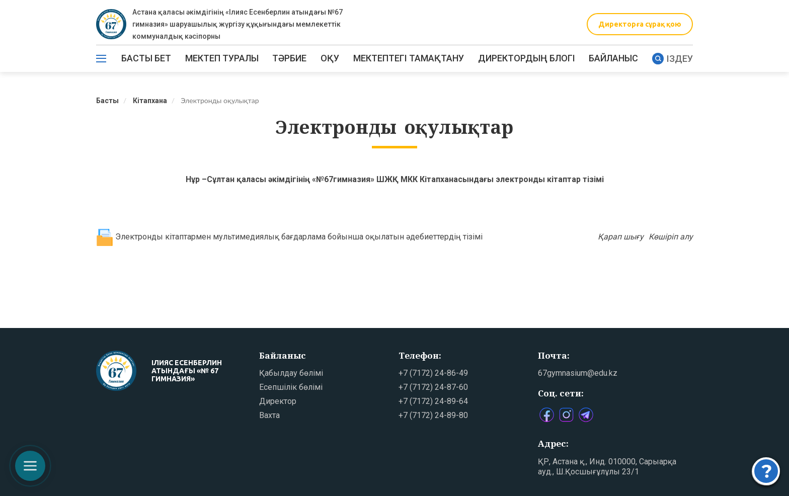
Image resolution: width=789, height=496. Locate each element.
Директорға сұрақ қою (639, 24)
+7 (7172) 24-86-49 (433, 373)
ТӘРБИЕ (289, 58)
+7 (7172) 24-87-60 (433, 387)
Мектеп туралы (222, 58)
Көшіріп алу (671, 236)
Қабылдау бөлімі (291, 373)
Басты (107, 101)
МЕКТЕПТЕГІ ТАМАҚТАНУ (408, 58)
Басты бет (146, 58)
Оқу (330, 58)
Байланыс (613, 58)
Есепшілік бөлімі (291, 387)
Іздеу (672, 58)
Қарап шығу (621, 236)
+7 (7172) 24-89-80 (433, 415)
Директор (277, 401)
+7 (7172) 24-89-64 (433, 401)
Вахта (269, 415)
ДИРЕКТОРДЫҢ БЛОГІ (526, 58)
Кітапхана (150, 101)
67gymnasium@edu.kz (577, 373)
